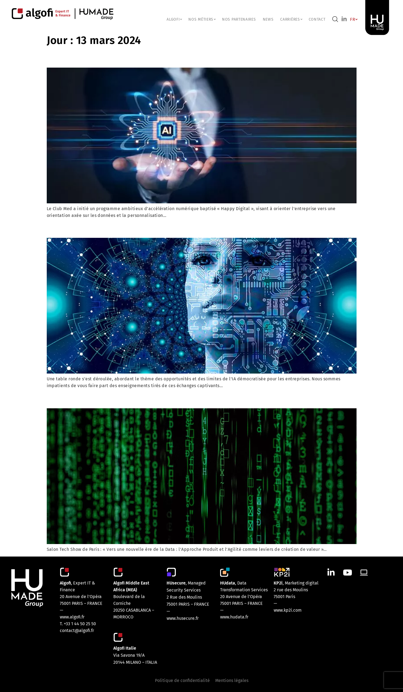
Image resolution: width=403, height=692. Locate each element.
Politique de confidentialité (182, 680)
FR (353, 19)
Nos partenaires (239, 19)
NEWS (268, 19)
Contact (317, 19)
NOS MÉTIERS (201, 19)
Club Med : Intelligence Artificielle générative (132, 58)
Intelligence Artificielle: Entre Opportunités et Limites (148, 228)
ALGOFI (174, 19)
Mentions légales (231, 680)
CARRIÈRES (291, 19)
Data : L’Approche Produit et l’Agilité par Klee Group (144, 398)
